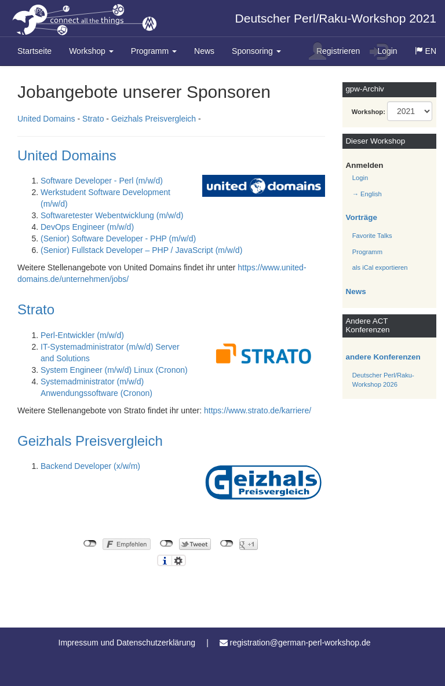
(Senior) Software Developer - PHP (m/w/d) (118, 238)
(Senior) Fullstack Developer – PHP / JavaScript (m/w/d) (141, 250)
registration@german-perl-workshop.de (299, 642)
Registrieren (334, 51)
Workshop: (368, 111)
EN (430, 55)
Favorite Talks (372, 235)
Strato (93, 118)
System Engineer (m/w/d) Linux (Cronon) (114, 370)
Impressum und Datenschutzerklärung (127, 642)
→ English (367, 193)
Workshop (91, 51)
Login (383, 51)
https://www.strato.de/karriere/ (257, 410)
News (204, 51)
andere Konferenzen (383, 357)
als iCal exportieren (380, 267)
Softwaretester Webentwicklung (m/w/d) (112, 215)
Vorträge (361, 217)
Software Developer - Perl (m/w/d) (102, 180)
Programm (154, 51)
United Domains (46, 118)
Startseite (34, 51)
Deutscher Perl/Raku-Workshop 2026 (383, 380)
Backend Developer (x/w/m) (90, 466)
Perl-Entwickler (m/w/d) (82, 335)
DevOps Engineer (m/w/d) (87, 227)
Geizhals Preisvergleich (153, 118)
